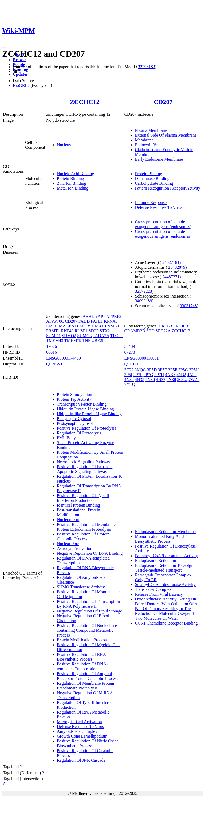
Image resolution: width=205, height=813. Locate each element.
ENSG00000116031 (141, 358)
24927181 (170, 262)
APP (101, 316)
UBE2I (98, 340)
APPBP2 (113, 316)
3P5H (194, 370)
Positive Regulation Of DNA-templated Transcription (82, 666)
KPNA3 (111, 321)
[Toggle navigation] (4, 47)
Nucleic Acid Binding (75, 173)
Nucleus (64, 144)
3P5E (162, 370)
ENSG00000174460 (63, 358)
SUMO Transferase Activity (81, 587)
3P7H (159, 374)
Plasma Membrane (151, 130)
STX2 (105, 331)
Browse (19, 59)
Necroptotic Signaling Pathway (83, 462)
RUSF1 (81, 331)
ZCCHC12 (85, 101)
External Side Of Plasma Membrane (165, 135)
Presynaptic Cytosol (74, 418)
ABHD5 (89, 316)
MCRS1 (87, 326)
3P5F (172, 370)
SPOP (94, 331)
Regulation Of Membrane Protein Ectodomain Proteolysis (85, 685)
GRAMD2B (134, 331)
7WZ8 (193, 379)
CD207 (163, 101)
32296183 (146, 66)
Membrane (144, 140)
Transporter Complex (153, 589)
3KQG (140, 370)
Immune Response (151, 202)
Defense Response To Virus (158, 207)
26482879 (176, 267)
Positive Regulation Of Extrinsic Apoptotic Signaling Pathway (84, 469)
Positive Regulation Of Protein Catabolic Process (83, 536)
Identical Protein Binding (78, 505)
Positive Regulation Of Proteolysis (86, 428)
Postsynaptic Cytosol (75, 423)
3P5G (183, 370)
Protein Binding (70, 178)
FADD (84, 321)
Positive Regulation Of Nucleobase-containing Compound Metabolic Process (88, 630)
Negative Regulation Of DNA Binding (90, 553)
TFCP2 (116, 335)
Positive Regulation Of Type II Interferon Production (83, 498)
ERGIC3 (180, 326)
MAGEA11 (68, 326)
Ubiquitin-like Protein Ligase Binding (89, 413)
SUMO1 (53, 335)
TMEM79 (72, 340)
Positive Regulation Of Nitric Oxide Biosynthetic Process (88, 743)
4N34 (129, 379)
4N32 (181, 374)
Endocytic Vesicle (150, 144)
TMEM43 (54, 340)
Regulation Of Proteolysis (79, 433)
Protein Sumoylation (74, 394)
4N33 (192, 374)
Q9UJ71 (131, 364)
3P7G (148, 374)
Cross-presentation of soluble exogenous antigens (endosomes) (163, 224)
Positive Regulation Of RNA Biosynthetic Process (81, 656)
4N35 (139, 379)
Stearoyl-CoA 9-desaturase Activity (165, 584)
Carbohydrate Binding (154, 183)
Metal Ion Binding (72, 188)
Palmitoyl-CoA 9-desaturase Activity (166, 555)
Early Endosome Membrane (159, 159)
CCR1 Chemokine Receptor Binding (166, 623)
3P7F (138, 374)
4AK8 (170, 374)
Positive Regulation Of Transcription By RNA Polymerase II (88, 603)
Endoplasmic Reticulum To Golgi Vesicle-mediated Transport (163, 567)
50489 (129, 346)
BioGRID (21, 85)
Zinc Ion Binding (71, 183)
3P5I (128, 374)
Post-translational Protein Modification (78, 512)
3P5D (152, 370)
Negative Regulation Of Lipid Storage (89, 611)
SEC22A (163, 331)
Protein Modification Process (82, 640)
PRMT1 (53, 331)
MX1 (99, 326)
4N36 (150, 379)
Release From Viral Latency (159, 594)
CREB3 (165, 326)
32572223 (143, 291)
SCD (150, 331)
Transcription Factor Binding (82, 404)
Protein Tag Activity (74, 399)
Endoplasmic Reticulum (155, 560)
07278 (129, 352)
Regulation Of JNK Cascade (81, 760)
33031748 (188, 305)
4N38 (171, 379)
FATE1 (97, 321)
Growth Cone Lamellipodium (82, 736)
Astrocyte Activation (74, 548)
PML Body (66, 438)
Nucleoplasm (68, 519)
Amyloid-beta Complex (77, 731)
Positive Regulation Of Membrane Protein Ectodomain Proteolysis (86, 526)
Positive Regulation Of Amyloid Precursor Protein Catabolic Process (87, 676)
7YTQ (129, 384)
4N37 (160, 379)
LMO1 (52, 326)
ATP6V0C (55, 321)
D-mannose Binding (152, 178)
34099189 (143, 301)
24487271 (170, 277)
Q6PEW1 (54, 364)
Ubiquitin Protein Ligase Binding (85, 409)
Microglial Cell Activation (79, 721)
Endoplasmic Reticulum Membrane (165, 531)
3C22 (128, 370)
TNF (86, 340)
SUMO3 (84, 335)
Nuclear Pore (68, 543)
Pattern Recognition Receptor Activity (167, 188)
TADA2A (101, 335)
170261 (52, 346)
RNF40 (67, 331)
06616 (51, 352)
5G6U (182, 379)
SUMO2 (69, 335)
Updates (20, 74)
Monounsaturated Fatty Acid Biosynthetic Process (159, 539)
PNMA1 (112, 326)
